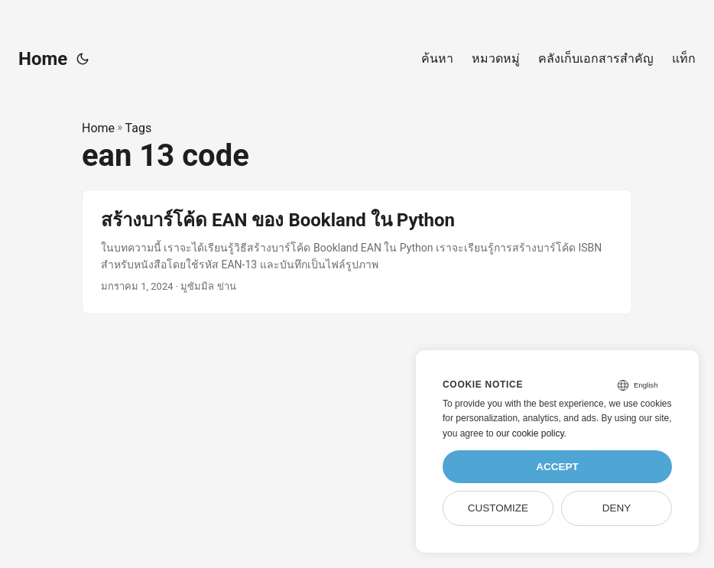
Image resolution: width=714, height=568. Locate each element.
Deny (616, 508)
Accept (557, 466)
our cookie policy (530, 433)
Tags (138, 128)
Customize (498, 508)
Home (42, 59)
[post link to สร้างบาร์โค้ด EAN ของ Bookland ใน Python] (357, 251)
